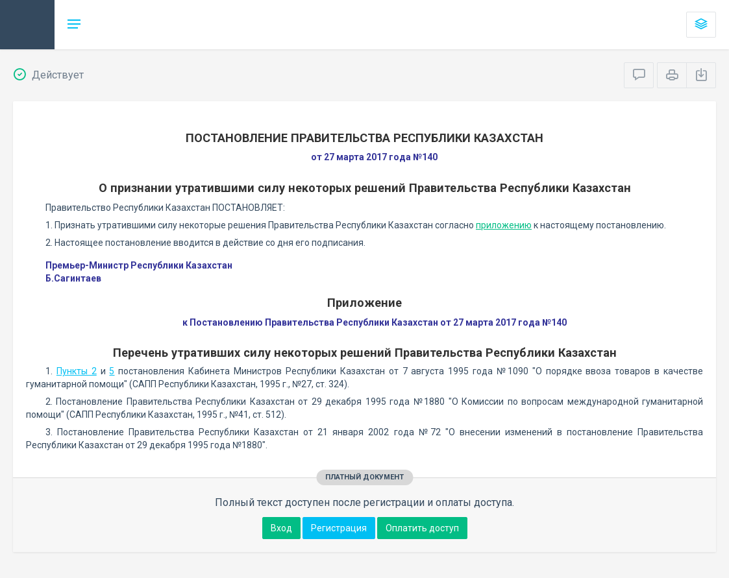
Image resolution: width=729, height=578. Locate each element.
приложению (504, 225)
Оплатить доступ (422, 528)
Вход (281, 528)
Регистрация (339, 528)
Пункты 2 (76, 371)
